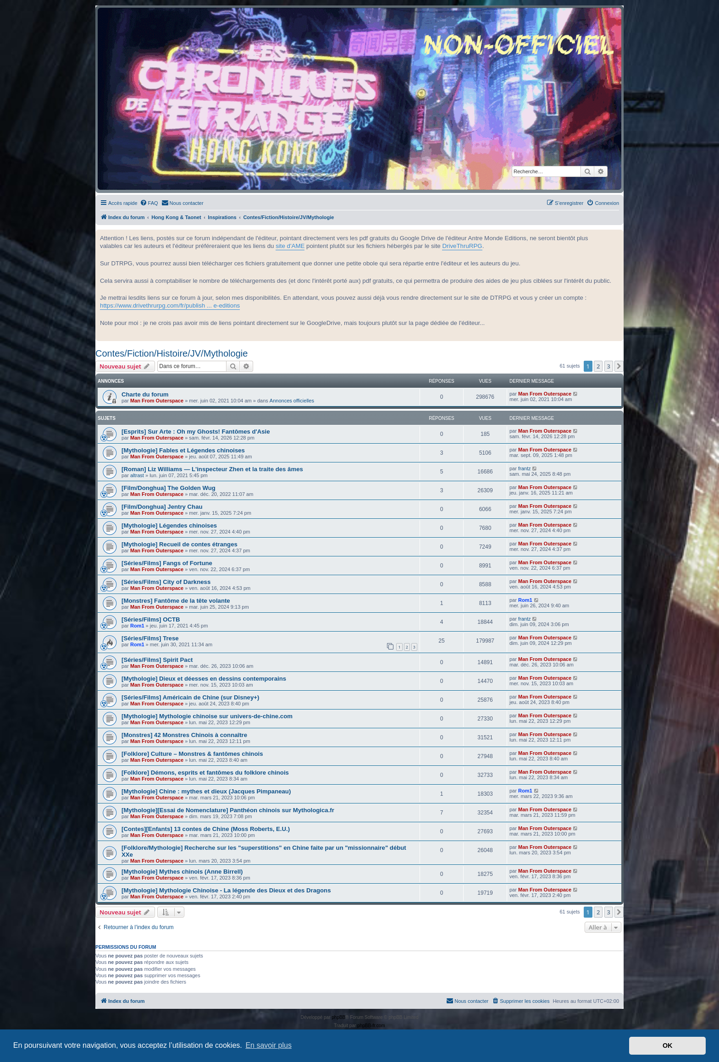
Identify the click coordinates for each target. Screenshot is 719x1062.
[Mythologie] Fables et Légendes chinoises (183, 450)
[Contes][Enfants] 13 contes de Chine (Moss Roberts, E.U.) (206, 828)
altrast (137, 475)
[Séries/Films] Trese (150, 638)
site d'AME (290, 245)
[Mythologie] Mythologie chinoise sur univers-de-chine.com (207, 716)
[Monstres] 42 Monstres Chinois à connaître (184, 735)
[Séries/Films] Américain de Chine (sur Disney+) (190, 697)
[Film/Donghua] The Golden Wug (169, 487)
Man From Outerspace (156, 400)
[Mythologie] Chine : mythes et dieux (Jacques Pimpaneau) (206, 791)
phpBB (338, 1017)
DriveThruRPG (462, 245)
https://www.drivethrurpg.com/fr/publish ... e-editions (170, 305)
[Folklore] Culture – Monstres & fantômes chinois (192, 753)
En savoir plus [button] (268, 1045)
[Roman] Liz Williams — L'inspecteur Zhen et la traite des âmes (212, 469)
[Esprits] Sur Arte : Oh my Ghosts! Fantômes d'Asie (196, 431)
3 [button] (608, 366)
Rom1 (525, 600)
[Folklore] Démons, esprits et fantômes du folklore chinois (205, 772)
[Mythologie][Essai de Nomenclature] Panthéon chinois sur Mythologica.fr (228, 810)
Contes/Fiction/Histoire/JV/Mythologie (171, 353)
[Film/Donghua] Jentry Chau (162, 506)
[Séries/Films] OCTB (151, 619)
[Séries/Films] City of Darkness (166, 581)
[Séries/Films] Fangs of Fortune (167, 563)
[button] (619, 366)
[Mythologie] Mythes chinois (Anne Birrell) (182, 871)
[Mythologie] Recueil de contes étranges (180, 544)
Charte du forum (145, 394)
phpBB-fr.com (371, 1025)
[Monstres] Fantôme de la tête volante (176, 600)
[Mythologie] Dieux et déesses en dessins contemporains (204, 678)
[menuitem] (149, 203)
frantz (524, 468)
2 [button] (598, 366)
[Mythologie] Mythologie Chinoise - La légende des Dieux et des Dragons (226, 890)
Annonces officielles (292, 400)
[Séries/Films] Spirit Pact (157, 659)
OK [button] (668, 1045)
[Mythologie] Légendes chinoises (169, 525)
